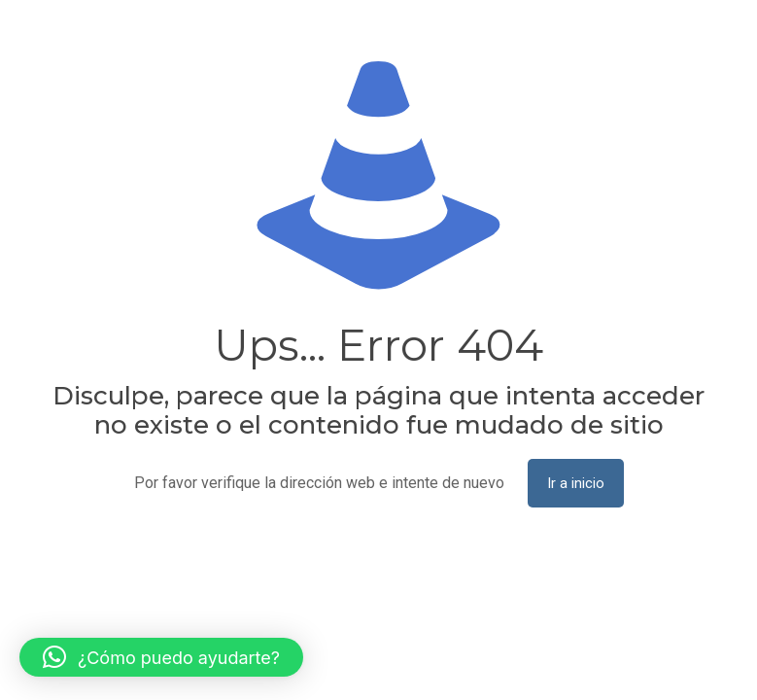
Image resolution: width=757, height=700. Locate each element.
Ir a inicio (575, 483)
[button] (161, 657)
